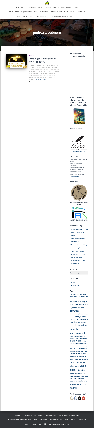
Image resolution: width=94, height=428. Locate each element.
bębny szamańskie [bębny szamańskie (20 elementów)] (81, 297)
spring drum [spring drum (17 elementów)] (74, 376)
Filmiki (66, 12)
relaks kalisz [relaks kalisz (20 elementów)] (80, 370)
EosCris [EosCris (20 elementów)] (72, 319)
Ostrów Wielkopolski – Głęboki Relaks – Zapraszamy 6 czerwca (79, 232)
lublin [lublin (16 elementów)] (78, 344)
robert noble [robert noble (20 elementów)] (74, 374)
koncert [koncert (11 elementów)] (79, 322)
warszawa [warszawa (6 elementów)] (72, 381)
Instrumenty (81, 12)
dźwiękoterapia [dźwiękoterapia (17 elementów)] (75, 314)
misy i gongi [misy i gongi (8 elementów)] (84, 346)
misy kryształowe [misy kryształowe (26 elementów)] (77, 348)
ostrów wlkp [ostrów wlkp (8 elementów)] (73, 356)
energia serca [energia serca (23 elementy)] (80, 317)
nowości (31, 55)
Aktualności (19, 7)
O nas (18, 16)
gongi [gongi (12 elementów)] (77, 319)
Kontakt (25, 16)
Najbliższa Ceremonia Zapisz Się (62, 16)
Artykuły (72, 12)
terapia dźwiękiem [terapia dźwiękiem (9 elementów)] (83, 376)
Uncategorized (75, 285)
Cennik (36, 12)
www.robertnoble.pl (79, 151)
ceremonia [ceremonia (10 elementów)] (83, 299)
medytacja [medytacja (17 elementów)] (83, 344)
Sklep (31, 16)
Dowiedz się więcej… (40, 79)
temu (48, 82)
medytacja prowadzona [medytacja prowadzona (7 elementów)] (75, 346)
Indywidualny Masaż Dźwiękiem (33, 7)
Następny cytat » (74, 176)
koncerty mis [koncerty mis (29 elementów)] (75, 341)
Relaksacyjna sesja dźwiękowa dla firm (20, 12)
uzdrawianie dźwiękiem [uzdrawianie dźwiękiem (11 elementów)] (77, 378)
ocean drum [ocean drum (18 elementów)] (82, 354)
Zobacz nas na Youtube (42, 16)
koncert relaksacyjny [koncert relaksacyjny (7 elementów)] (75, 336)
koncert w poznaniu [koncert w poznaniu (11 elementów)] (81, 338)
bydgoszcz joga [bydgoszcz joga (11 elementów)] (74, 294)
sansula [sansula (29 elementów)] (82, 374)
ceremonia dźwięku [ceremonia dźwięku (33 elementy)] (78, 301)
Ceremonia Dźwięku (50, 7)
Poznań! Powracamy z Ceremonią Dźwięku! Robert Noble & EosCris (78, 260)
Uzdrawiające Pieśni (56, 12)
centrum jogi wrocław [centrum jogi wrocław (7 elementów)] (75, 299)
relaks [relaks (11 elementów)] (77, 366)
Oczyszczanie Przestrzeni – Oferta (68, 7)
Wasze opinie (44, 12)
